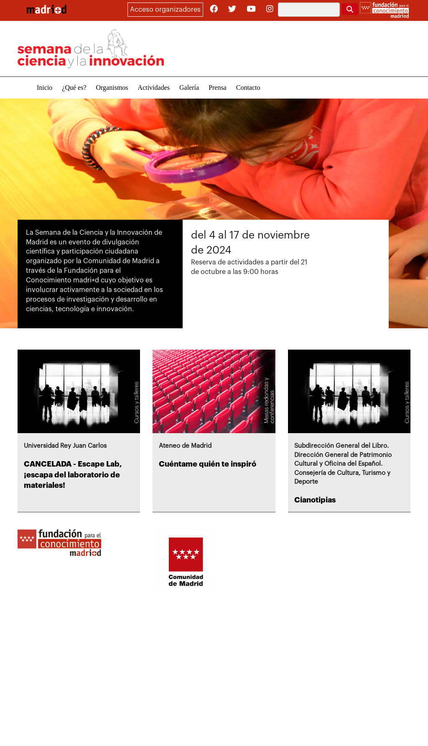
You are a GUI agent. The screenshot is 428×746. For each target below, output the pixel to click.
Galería (189, 87)
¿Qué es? (74, 87)
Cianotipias (315, 500)
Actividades (154, 87)
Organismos (112, 87)
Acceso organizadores (165, 9)
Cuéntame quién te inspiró (207, 464)
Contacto (248, 87)
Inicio (44, 87)
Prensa (218, 87)
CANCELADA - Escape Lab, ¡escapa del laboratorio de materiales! (73, 474)
